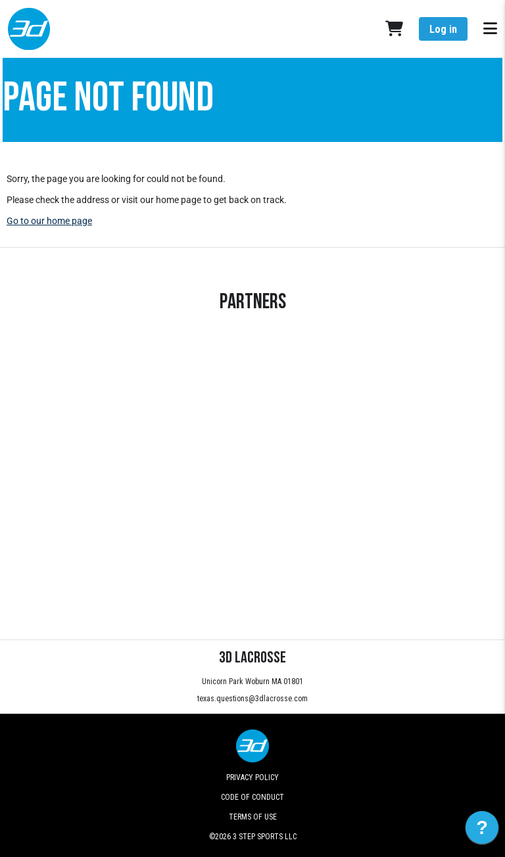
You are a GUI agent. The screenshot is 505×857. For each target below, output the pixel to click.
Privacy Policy (252, 777)
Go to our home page (49, 221)
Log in (443, 29)
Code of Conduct (252, 797)
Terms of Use (253, 817)
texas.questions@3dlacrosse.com (252, 698)
